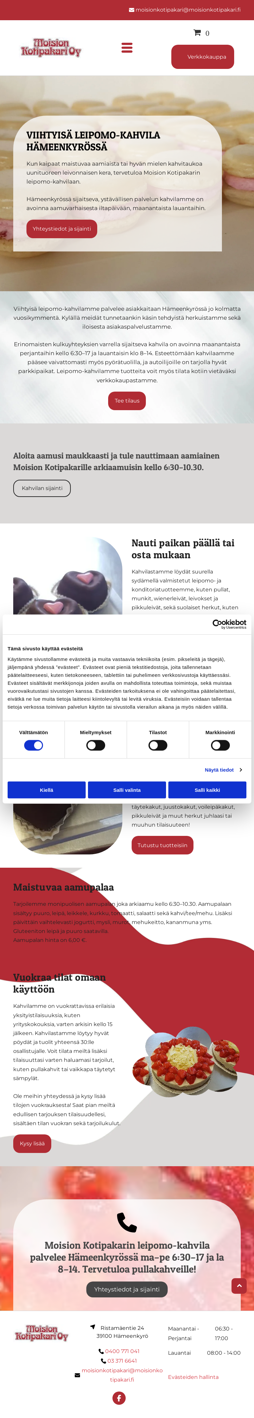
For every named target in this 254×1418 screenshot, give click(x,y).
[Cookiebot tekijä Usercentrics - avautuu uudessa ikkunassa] (217, 624)
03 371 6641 (122, 1361)
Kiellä (46, 789)
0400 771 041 (122, 1351)
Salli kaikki (207, 789)
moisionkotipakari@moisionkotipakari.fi (188, 10)
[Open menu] (127, 47)
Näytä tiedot (219, 770)
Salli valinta (127, 789)
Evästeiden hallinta (193, 1377)
